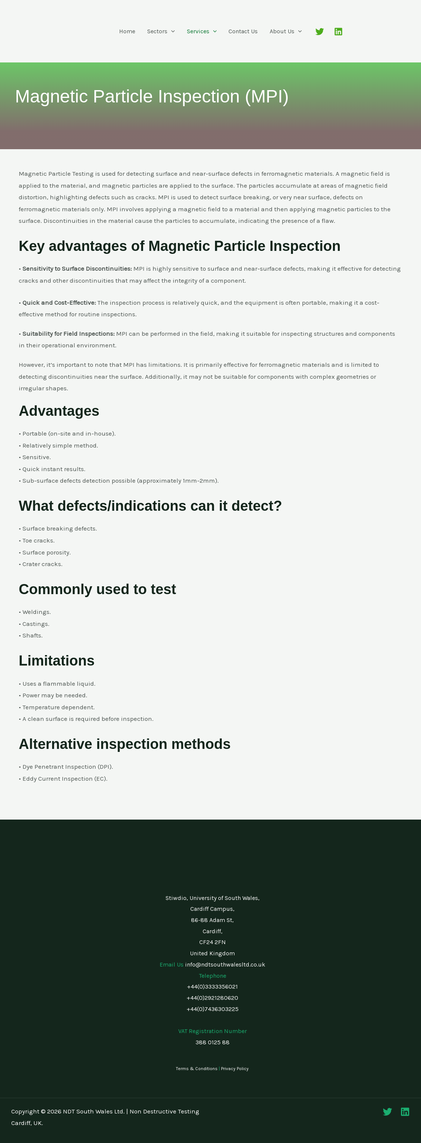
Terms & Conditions (197, 1068)
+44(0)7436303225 (213, 1009)
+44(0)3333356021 (212, 986)
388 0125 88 (213, 1042)
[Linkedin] (338, 31)
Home (127, 31)
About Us (286, 31)
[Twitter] (319, 31)
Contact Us (243, 31)
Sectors (161, 31)
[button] (171, 31)
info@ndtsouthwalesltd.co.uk (225, 964)
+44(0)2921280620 (212, 997)
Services (202, 31)
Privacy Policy (235, 1068)
